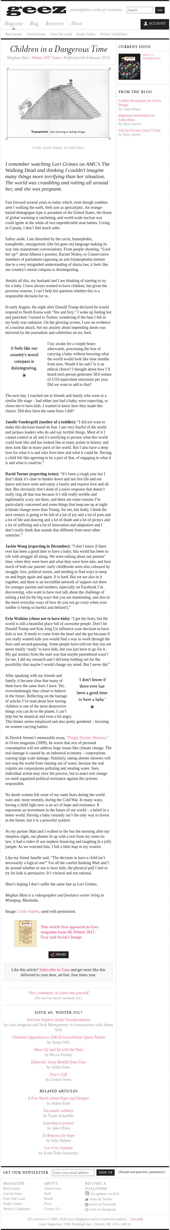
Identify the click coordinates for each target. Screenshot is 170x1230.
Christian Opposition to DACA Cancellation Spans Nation (58, 1037)
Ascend (136, 1219)
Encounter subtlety (58, 1110)
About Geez (52, 1188)
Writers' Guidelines (113, 34)
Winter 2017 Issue (46, 57)
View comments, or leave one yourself (58, 992)
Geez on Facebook (100, 1204)
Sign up (105, 1172)
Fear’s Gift (58, 1074)
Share (58, 955)
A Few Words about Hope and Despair (58, 1098)
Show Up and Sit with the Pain (58, 1049)
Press (48, 1203)
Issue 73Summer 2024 (151, 56)
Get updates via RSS (102, 1193)
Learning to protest (58, 1123)
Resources (54, 23)
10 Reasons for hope (58, 1135)
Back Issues (13, 34)
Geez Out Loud (61, 34)
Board (48, 1198)
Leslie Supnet (28, 911)
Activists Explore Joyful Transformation (58, 1019)
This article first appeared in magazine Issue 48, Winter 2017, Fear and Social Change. (69, 931)
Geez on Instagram (100, 1209)
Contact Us (52, 1208)
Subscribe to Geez (54, 969)
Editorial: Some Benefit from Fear (58, 1062)
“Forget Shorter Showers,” (87, 737)
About (76, 23)
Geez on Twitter (98, 1199)
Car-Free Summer (58, 1147)
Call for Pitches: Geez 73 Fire (139, 130)
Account (155, 23)
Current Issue (36, 34)
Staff (47, 1193)
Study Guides (85, 34)
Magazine (13, 23)
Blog (34, 23)
